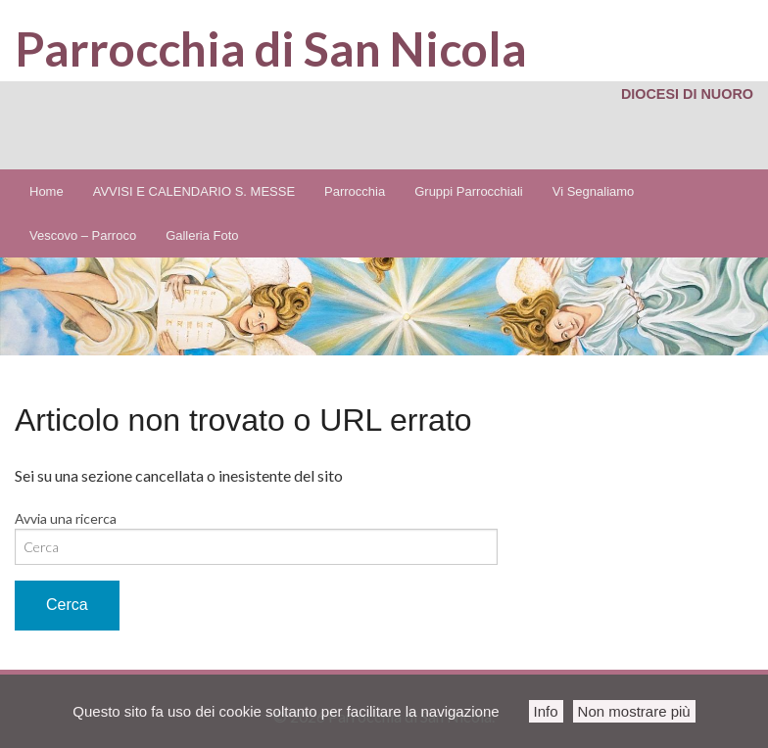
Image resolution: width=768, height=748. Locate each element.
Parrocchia (354, 191)
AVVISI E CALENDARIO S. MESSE (194, 191)
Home (46, 191)
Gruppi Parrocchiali (468, 191)
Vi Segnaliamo (593, 191)
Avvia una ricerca (66, 518)
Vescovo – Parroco (82, 235)
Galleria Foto (202, 235)
